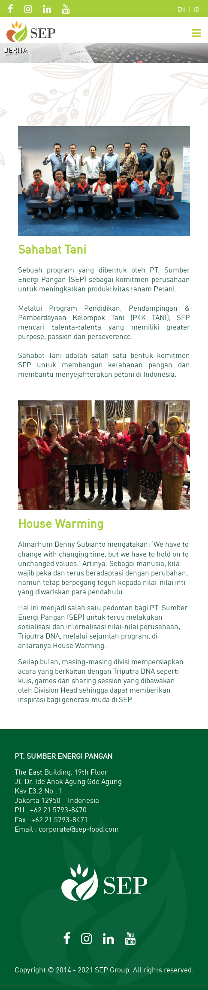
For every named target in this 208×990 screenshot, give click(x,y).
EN (181, 9)
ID (196, 9)
